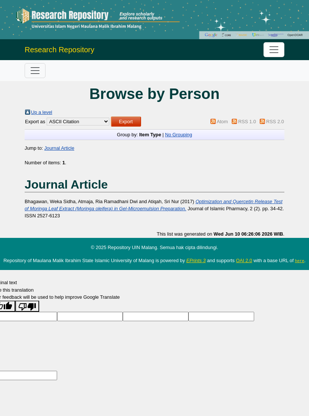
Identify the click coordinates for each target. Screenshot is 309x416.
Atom (222, 121)
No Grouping (178, 134)
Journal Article (59, 148)
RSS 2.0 (275, 121)
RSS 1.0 (247, 121)
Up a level (41, 112)
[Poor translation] (27, 306)
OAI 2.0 (244, 260)
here (299, 260)
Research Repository (59, 50)
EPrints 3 (196, 260)
